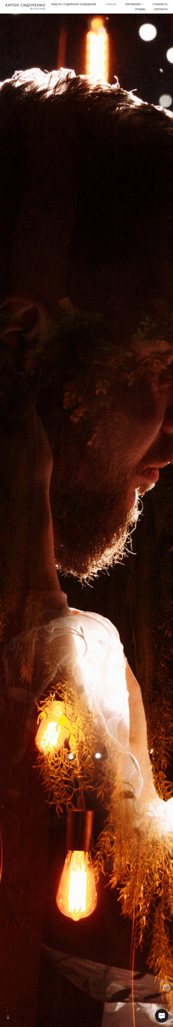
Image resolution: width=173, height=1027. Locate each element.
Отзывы (140, 9)
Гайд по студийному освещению (73, 4)
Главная (110, 4)
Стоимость (160, 4)
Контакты (161, 9)
